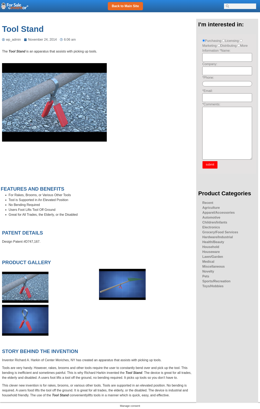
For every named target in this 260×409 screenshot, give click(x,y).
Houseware (211, 252)
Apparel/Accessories (218, 212)
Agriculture (211, 207)
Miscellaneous (213, 266)
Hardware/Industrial (217, 237)
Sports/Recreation (216, 281)
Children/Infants (214, 222)
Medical (208, 261)
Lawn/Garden (212, 256)
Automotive (211, 217)
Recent (207, 202)
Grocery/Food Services (220, 232)
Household (210, 247)
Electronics (211, 227)
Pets (205, 276)
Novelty (208, 271)
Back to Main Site (125, 6)
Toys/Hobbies (213, 286)
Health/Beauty (213, 242)
